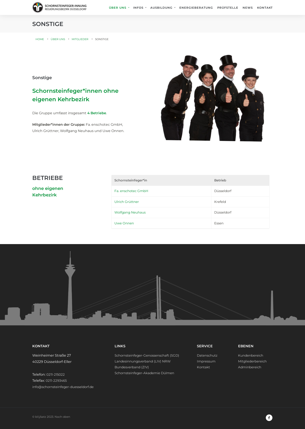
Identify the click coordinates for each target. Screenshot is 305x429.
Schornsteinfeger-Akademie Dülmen (144, 373)
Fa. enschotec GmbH (131, 191)
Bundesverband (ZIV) (132, 367)
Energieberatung (196, 7)
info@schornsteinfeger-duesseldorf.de (63, 387)
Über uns (117, 7)
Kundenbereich (250, 355)
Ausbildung (161, 7)
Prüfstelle (227, 7)
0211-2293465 (56, 380)
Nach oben (62, 416)
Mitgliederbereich (252, 361)
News (248, 7)
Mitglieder (80, 39)
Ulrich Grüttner (126, 202)
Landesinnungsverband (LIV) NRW (143, 361)
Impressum (206, 361)
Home (40, 39)
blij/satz (40, 416)
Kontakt (265, 7)
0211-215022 (55, 374)
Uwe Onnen (124, 223)
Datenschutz (207, 355)
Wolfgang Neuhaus (130, 212)
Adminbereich (249, 367)
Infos (138, 7)
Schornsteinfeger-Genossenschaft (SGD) (147, 355)
